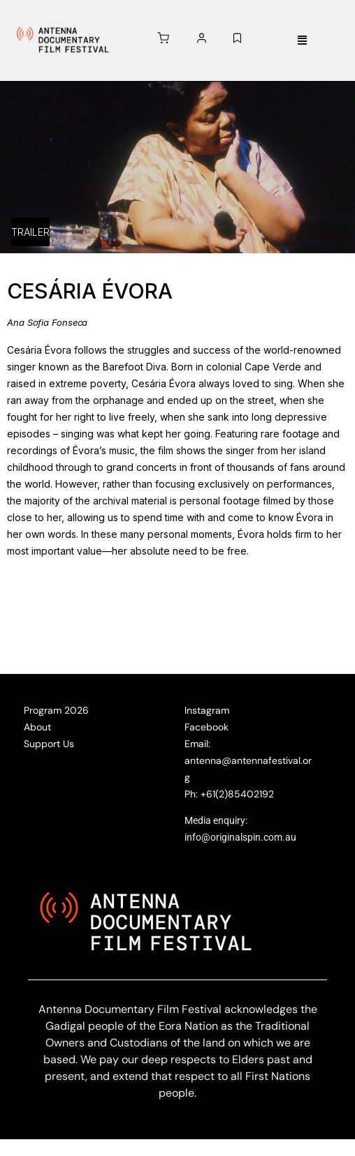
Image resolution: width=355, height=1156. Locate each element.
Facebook (206, 727)
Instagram (206, 710)
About (37, 727)
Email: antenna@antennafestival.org (248, 760)
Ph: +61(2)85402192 (229, 794)
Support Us (49, 743)
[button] (302, 40)
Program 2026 (56, 710)
